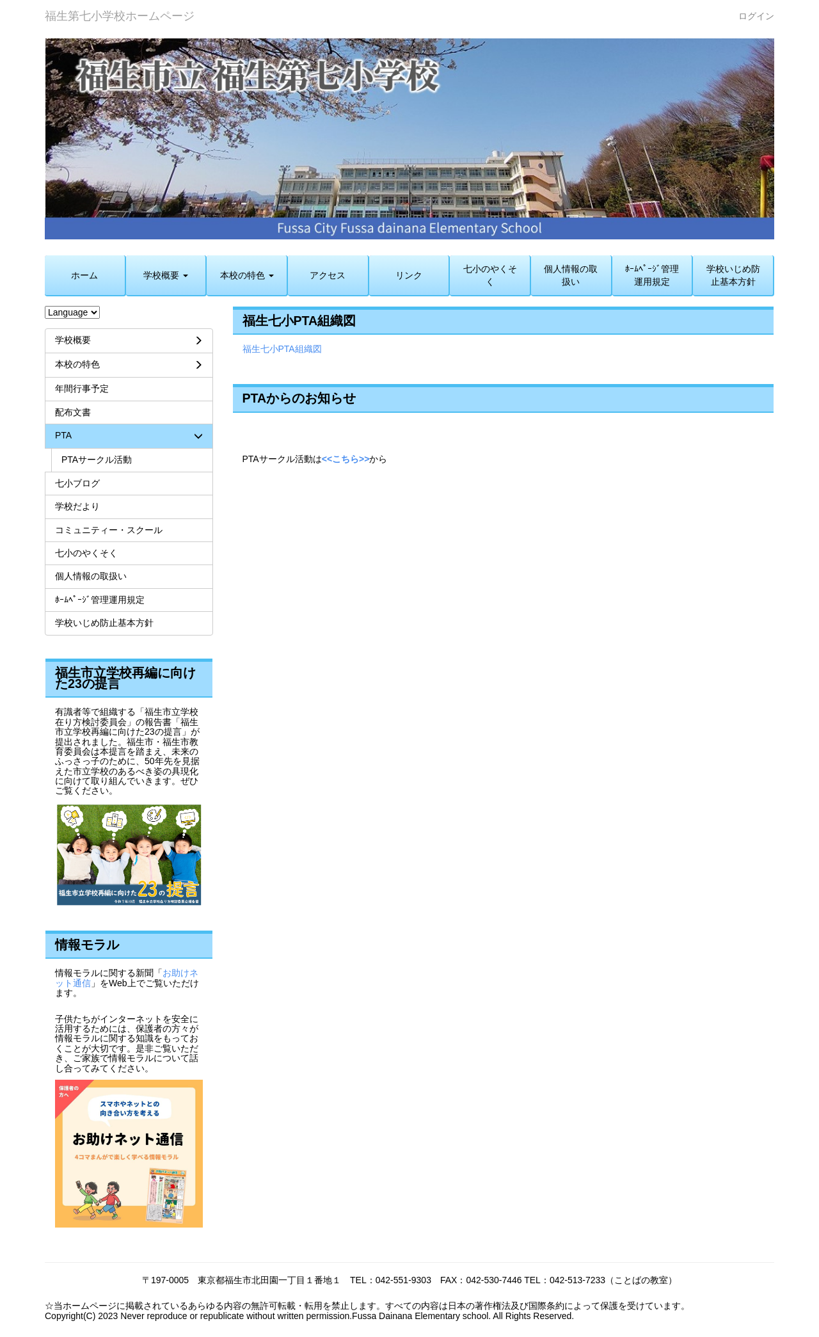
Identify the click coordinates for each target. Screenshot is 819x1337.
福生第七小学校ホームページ (120, 16)
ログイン (756, 16)
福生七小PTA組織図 (282, 349)
